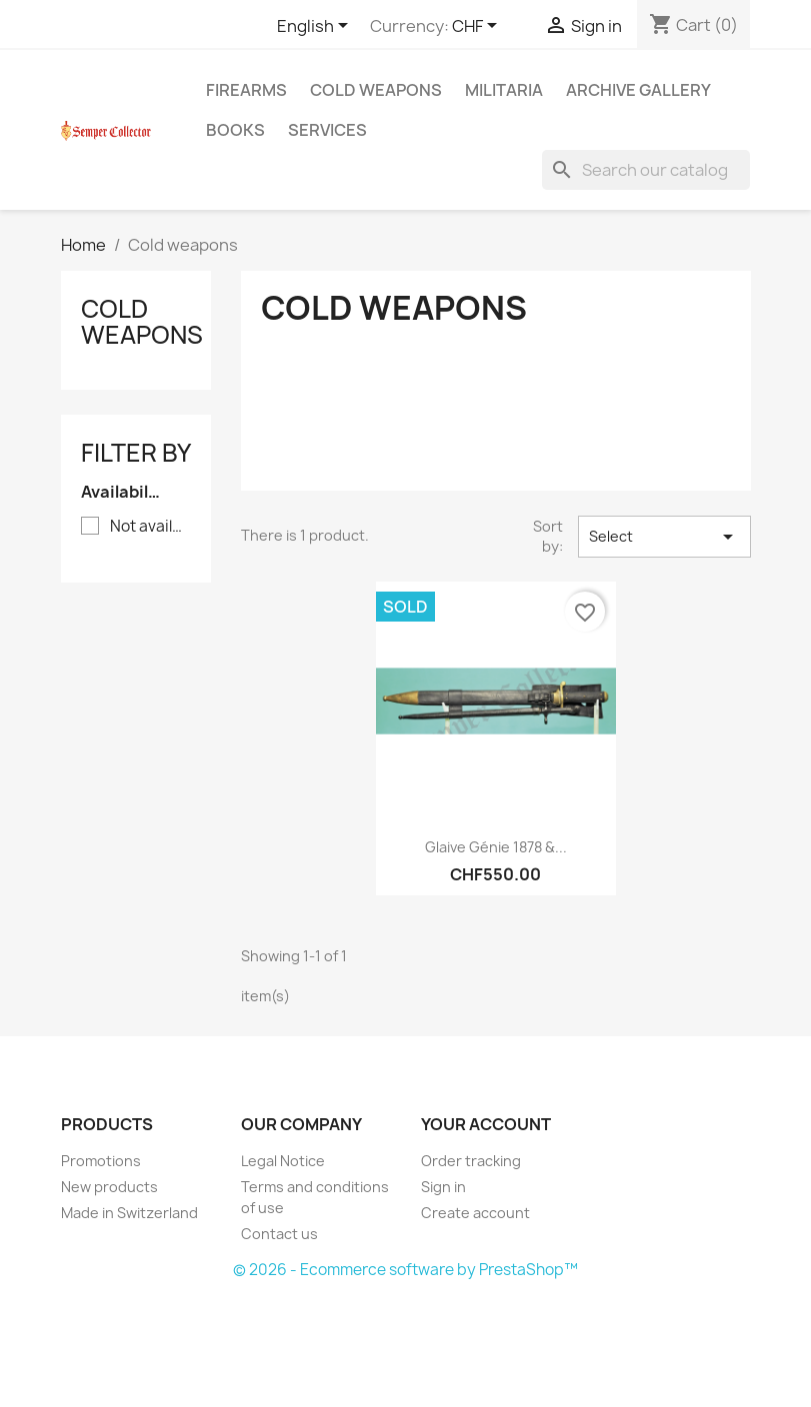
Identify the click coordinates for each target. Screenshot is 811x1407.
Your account (486, 1124)
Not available (150, 527)
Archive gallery (638, 90)
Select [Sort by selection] (664, 537)
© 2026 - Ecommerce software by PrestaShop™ (405, 1269)
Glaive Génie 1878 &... (496, 846)
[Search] (646, 170)
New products (109, 1186)
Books (235, 130)
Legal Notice (283, 1160)
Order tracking (471, 1160)
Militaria (504, 90)
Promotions (101, 1160)
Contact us (279, 1233)
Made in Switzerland (129, 1212)
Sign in (443, 1186)
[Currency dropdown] (478, 27)
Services (327, 130)
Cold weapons (376, 90)
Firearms (246, 90)
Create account (475, 1212)
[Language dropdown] (316, 27)
